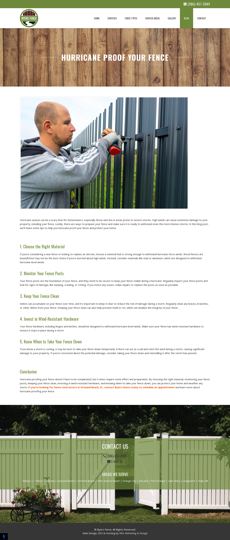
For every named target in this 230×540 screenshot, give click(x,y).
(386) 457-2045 (197, 4)
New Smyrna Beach (108, 480)
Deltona (49, 480)
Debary (26, 480)
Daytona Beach (66, 480)
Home (96, 18)
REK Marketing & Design (133, 533)
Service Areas (152, 18)
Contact (201, 18)
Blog (186, 18)
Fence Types (131, 18)
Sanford (38, 480)
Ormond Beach (86, 480)
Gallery (172, 18)
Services (112, 18)
